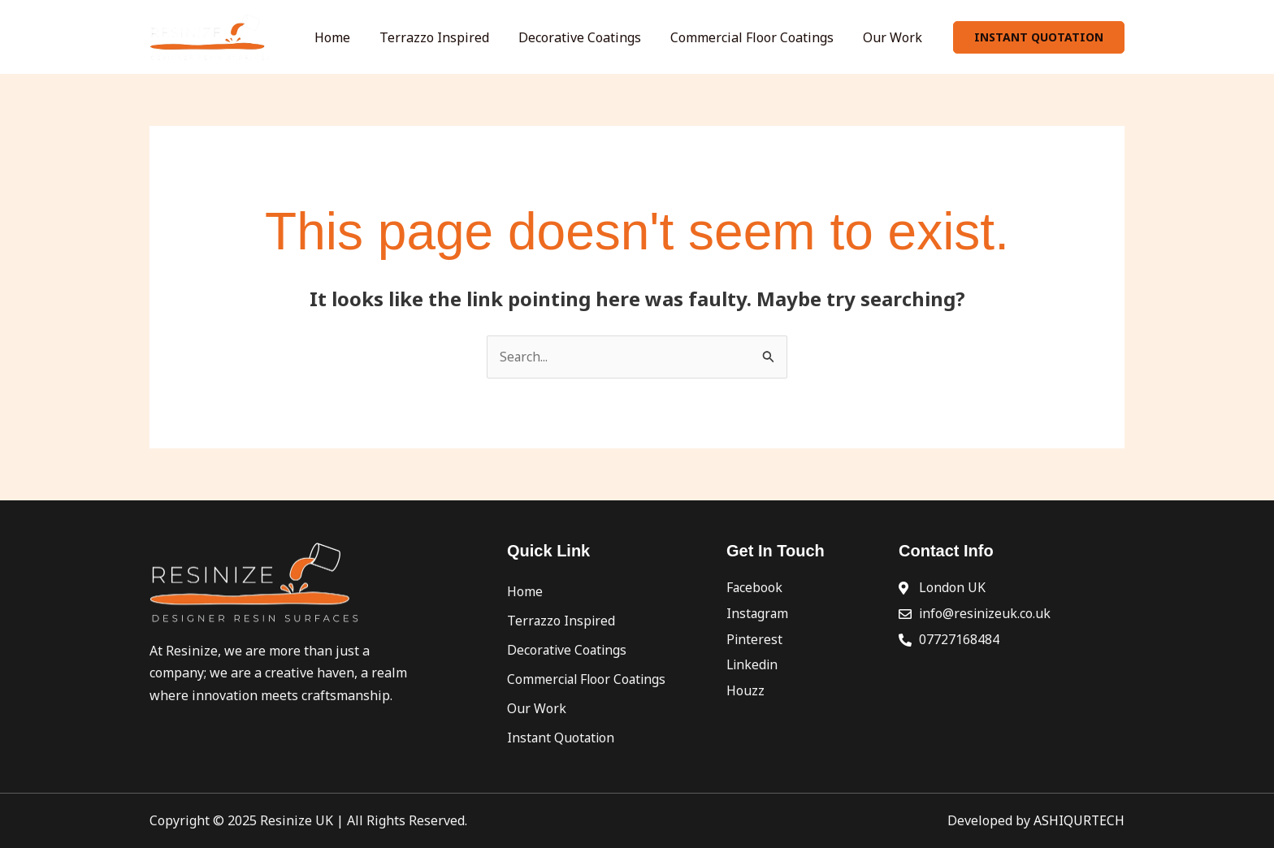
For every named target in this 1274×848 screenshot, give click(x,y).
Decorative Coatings (604, 37)
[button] (1038, 37)
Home (376, 37)
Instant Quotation (562, 737)
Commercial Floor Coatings (766, 37)
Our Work (897, 37)
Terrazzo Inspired (468, 37)
